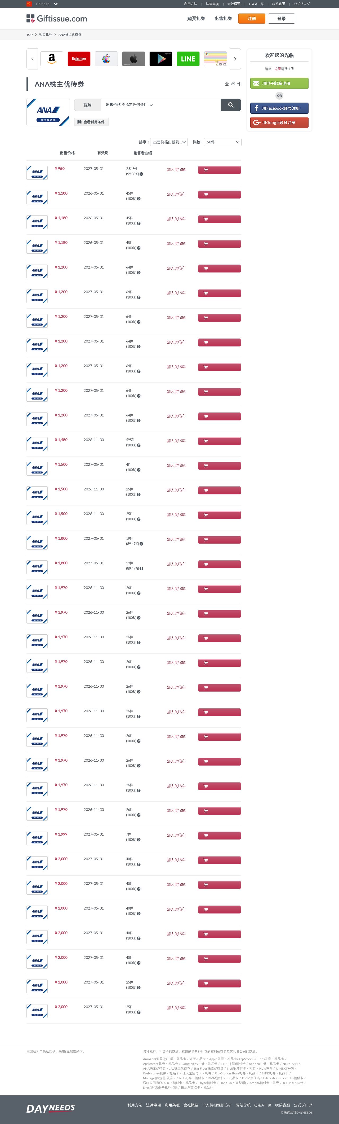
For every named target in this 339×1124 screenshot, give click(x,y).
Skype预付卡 (207, 1083)
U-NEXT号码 (285, 1068)
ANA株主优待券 (154, 1068)
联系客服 (278, 4)
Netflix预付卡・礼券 (241, 1068)
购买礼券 (196, 18)
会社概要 (234, 4)
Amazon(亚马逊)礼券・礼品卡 (164, 1059)
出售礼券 (223, 18)
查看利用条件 (94, 122)
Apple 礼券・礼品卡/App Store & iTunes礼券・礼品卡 (246, 1059)
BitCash (269, 1078)
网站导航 (243, 1105)
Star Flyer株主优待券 (209, 1068)
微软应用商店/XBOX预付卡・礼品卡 (169, 1083)
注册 (252, 18)
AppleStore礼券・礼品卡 (160, 1064)
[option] (51, 58)
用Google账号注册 (279, 122)
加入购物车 (222, 170)
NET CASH (290, 1064)
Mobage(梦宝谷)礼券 (158, 1078)
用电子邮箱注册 (276, 83)
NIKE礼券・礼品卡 (275, 1073)
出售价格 (127, 105)
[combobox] (223, 142)
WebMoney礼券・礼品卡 (161, 1073)
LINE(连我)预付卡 (233, 1064)
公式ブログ (302, 4)
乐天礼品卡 (198, 1059)
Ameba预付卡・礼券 (264, 1083)
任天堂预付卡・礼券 (196, 1073)
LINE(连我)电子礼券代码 (160, 1088)
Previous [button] (32, 58)
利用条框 (171, 1105)
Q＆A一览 (256, 4)
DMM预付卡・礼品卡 (223, 1078)
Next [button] (235, 58)
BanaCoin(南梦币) (233, 1083)
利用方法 (190, 4)
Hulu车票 (266, 1068)
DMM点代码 (251, 1078)
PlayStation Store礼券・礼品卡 (236, 1073)
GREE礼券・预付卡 (190, 1078)
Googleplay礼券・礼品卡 (199, 1064)
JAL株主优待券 (179, 1068)
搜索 (230, 105)
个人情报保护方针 (217, 1105)
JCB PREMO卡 (293, 1083)
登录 (281, 18)
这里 (278, 69)
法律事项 (212, 4)
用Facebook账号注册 (281, 108)
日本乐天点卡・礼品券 (197, 1088)
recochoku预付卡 (290, 1078)
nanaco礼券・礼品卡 (264, 1064)
